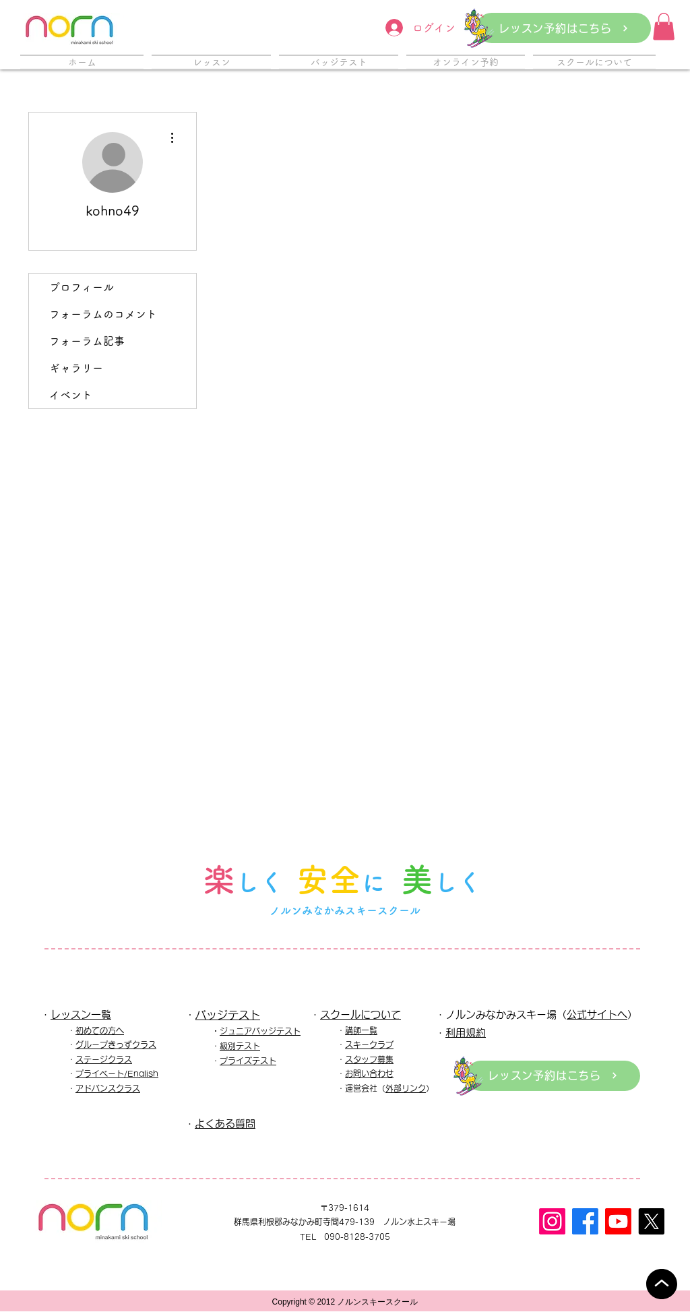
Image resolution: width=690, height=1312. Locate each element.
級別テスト (240, 1046)
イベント (70, 394)
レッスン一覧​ (81, 1014)
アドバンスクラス (107, 1088)
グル (83, 1044)
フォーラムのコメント (103, 314)
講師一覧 (361, 1030)
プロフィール (81, 287)
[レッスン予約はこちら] (563, 28)
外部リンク (405, 1088)
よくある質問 (225, 1124)
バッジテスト (227, 1014)
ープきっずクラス (124, 1044)
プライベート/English (116, 1073)
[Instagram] (552, 1221)
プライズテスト (248, 1061)
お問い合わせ (369, 1073)
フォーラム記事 (87, 341)
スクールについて (360, 1014)
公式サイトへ (597, 1014)
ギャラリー (76, 368)
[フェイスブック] (585, 1221)
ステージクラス (103, 1059)
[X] (651, 1221)
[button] (663, 26)
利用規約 (465, 1033)
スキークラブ (369, 1044)
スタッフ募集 (369, 1059)
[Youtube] (618, 1221)
